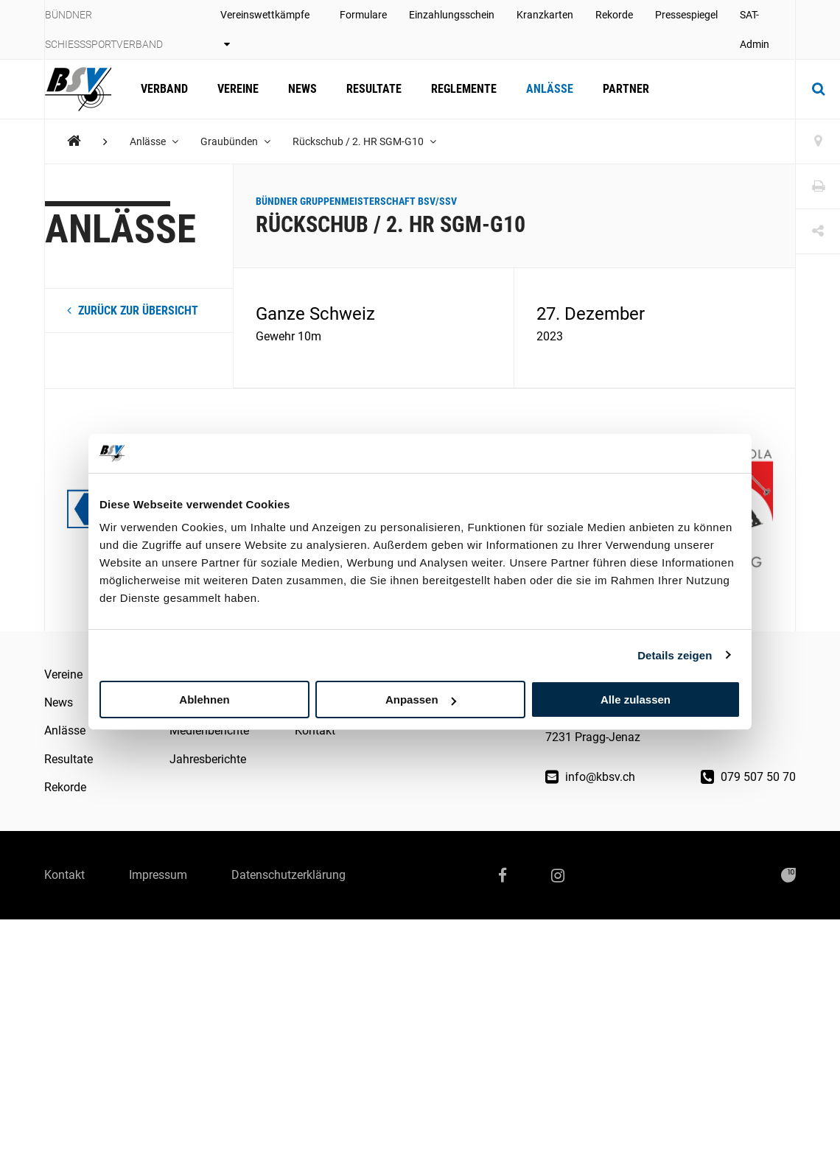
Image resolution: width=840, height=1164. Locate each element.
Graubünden (235, 141)
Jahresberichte (207, 759)
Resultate (374, 89)
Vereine (238, 89)
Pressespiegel (686, 15)
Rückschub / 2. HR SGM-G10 (364, 141)
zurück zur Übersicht (132, 311)
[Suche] (818, 89)
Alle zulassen (636, 699)
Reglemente (464, 89)
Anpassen (420, 699)
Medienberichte (209, 730)
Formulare (363, 15)
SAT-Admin (754, 29)
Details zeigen (674, 654)
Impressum (158, 875)
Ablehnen (204, 699)
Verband (164, 89)
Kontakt (315, 730)
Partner (626, 89)
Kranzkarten (545, 15)
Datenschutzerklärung (288, 875)
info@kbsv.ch (590, 777)
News (302, 89)
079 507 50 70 (748, 777)
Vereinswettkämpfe (264, 29)
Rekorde (614, 15)
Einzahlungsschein (451, 15)
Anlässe (549, 89)
